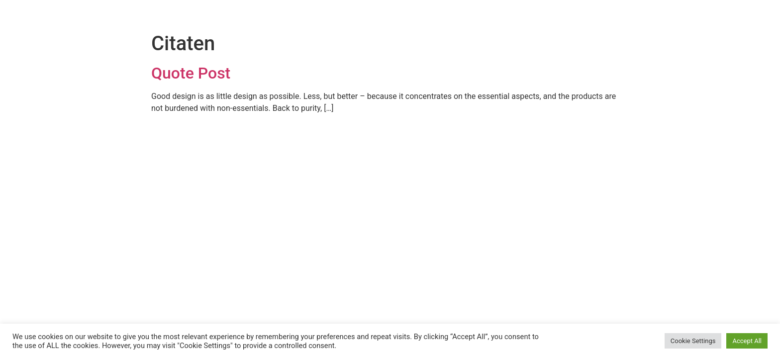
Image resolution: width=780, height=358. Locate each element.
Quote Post (190, 73)
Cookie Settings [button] (693, 341)
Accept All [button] (747, 341)
